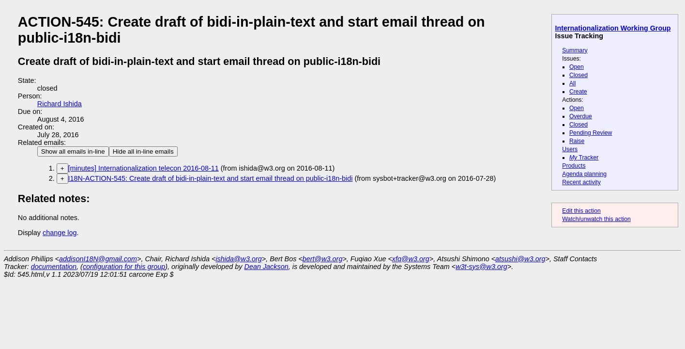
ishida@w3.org (238, 259)
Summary (574, 50)
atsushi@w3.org (520, 259)
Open (576, 66)
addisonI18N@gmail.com (98, 259)
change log (59, 233)
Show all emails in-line (73, 151)
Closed (578, 75)
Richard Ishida (59, 104)
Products (573, 165)
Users (570, 149)
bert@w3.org (323, 259)
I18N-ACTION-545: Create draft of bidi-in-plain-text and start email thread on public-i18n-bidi (210, 178)
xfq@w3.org (410, 259)
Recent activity (581, 182)
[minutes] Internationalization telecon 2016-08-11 (143, 168)
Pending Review (590, 132)
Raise (576, 141)
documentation (53, 266)
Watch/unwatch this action (596, 219)
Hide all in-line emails (143, 151)
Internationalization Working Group (613, 28)
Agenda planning (584, 174)
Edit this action (581, 210)
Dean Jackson (266, 266)
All (572, 83)
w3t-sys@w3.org (481, 266)
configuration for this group (124, 266)
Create (578, 91)
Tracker (584, 157)
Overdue (580, 116)
